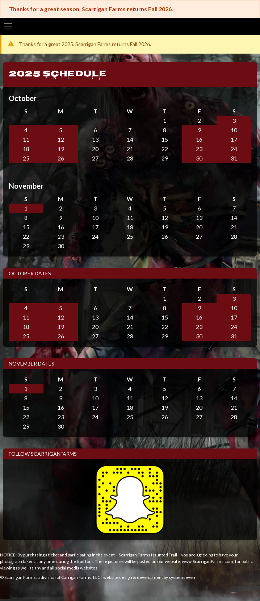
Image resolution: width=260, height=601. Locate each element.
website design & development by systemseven (149, 577)
